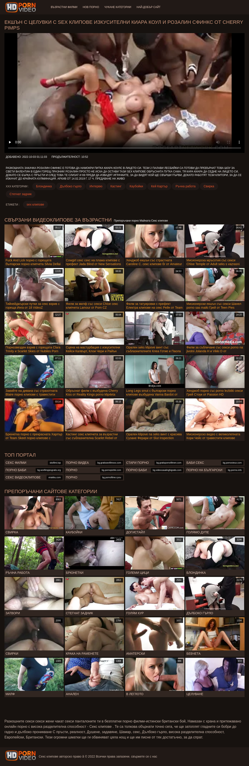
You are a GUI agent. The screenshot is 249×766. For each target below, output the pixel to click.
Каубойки (136, 186)
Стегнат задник (21, 194)
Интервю (96, 186)
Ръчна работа (186, 186)
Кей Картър (159, 186)
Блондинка (44, 186)
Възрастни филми (64, 7)
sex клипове (35, 204)
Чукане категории (117, 7)
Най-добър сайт (148, 7)
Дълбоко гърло (71, 186)
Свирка (209, 186)
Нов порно (91, 7)
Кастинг (116, 186)
